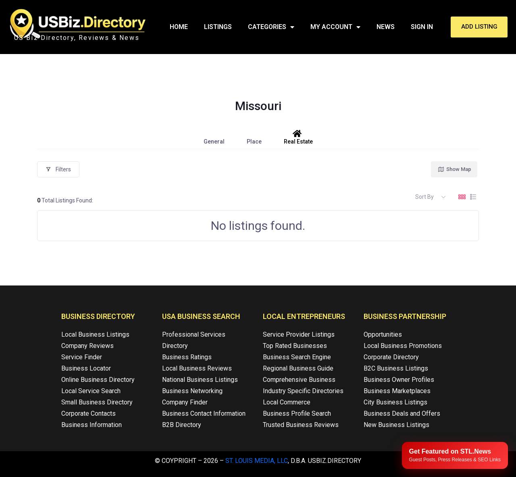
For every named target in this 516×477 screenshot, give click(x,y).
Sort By (424, 197)
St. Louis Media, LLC (256, 461)
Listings (218, 27)
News (386, 27)
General (214, 137)
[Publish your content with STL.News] (455, 455)
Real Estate (298, 137)
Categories (271, 27)
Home (179, 27)
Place (254, 137)
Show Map (454, 169)
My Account (335, 27)
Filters (58, 169)
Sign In (422, 27)
